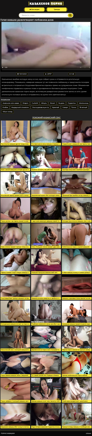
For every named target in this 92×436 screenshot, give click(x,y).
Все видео (34, 9)
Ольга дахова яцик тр (40, 107)
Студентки (72, 103)
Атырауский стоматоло (20, 107)
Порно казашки (8, 433)
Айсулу (44, 103)
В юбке (5, 107)
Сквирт (65, 107)
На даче (61, 103)
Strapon (25, 103)
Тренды (57, 9)
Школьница (83, 103)
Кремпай (55, 107)
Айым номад (7, 112)
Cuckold (35, 103)
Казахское (46, 3)
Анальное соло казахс (11, 103)
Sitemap (88, 433)
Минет (52, 103)
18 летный (83, 107)
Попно (73, 107)
